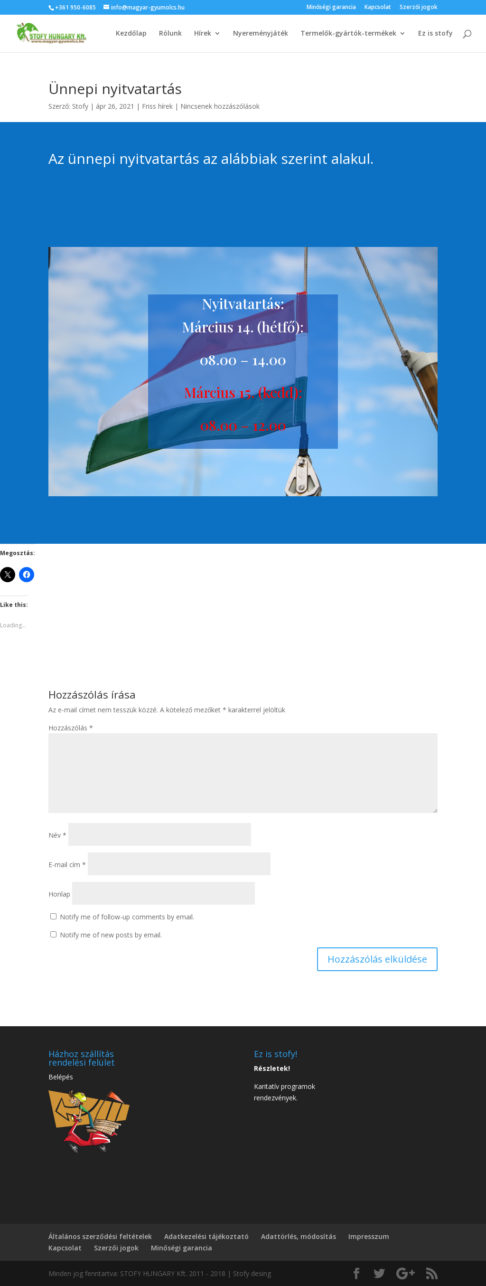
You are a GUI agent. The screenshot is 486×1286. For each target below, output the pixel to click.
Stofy (80, 106)
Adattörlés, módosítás (298, 1236)
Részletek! (272, 1068)
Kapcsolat (377, 7)
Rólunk (170, 34)
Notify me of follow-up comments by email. (127, 916)
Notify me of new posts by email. (111, 934)
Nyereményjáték (260, 34)
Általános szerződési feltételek (100, 1236)
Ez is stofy (435, 34)
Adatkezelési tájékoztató (206, 1236)
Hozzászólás (70, 727)
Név (57, 835)
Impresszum (368, 1236)
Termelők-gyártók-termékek (348, 34)
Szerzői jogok (419, 7)
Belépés (60, 1076)
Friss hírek (157, 106)
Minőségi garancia (331, 7)
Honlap (59, 893)
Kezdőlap (131, 34)
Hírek (202, 34)
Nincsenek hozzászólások (220, 106)
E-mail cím (67, 864)
